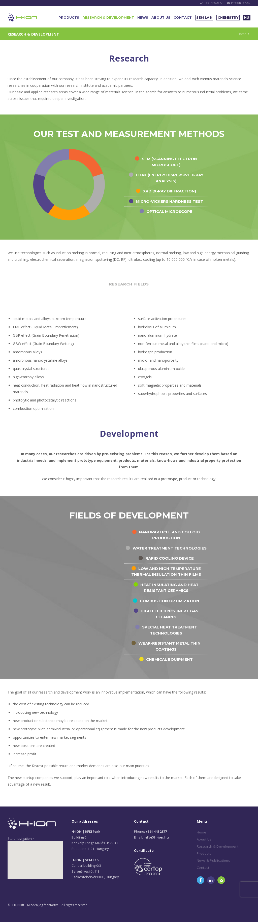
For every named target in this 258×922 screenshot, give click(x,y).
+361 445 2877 (213, 3)
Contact (183, 17)
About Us (160, 17)
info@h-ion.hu (240, 3)
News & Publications (213, 860)
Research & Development (108, 17)
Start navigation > (21, 838)
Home (242, 34)
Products (68, 17)
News (142, 17)
